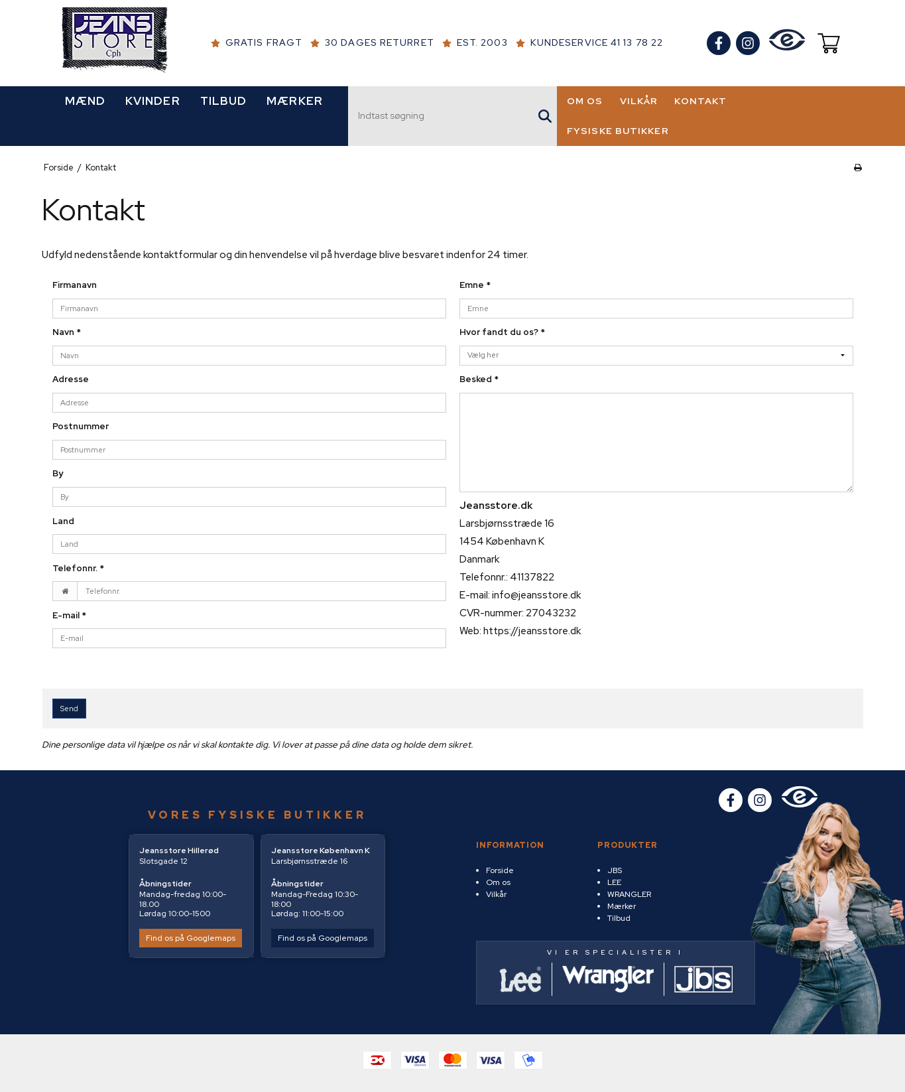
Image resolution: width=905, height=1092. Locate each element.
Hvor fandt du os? (502, 332)
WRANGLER (629, 894)
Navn (66, 332)
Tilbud (619, 918)
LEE (614, 882)
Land (63, 521)
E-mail (69, 615)
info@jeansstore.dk (536, 595)
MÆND (85, 101)
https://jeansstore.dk (532, 631)
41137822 (532, 577)
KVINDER (152, 101)
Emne (475, 285)
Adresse (70, 379)
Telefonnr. (78, 568)
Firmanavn (74, 285)
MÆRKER (295, 101)
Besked (479, 379)
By (57, 473)
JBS (614, 870)
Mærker (621, 906)
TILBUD (223, 101)
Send (69, 708)
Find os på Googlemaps (190, 938)
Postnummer (80, 426)
